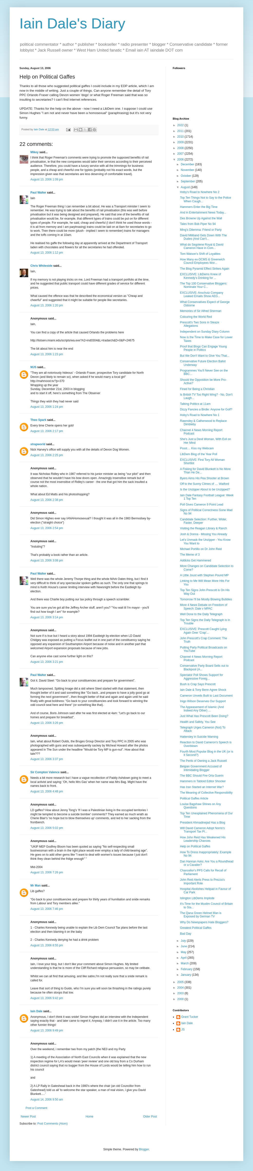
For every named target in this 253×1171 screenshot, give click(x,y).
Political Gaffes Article (194, 798)
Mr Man (35, 885)
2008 (181, 148)
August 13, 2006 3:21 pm (46, 662)
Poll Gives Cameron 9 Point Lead (201, 504)
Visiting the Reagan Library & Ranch (203, 528)
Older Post (150, 1116)
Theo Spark (38, 420)
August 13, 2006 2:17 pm (46, 431)
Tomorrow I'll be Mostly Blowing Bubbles (206, 599)
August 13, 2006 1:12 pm (46, 252)
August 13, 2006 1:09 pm (46, 179)
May (184, 952)
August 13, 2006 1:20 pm (46, 305)
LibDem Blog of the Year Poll (198, 454)
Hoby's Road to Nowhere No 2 (199, 192)
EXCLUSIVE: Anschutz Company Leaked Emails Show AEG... (201, 294)
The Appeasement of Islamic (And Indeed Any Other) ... (202, 708)
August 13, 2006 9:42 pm (46, 998)
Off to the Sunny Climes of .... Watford (204, 484)
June (184, 946)
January (186, 974)
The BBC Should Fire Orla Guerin (202, 775)
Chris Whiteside (41, 265)
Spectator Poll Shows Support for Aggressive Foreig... (201, 676)
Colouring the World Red (196, 317)
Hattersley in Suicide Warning (199, 736)
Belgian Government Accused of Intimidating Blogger (201, 768)
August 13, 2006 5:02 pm (46, 828)
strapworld (37, 444)
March (185, 963)
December (188, 164)
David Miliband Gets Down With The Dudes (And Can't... (203, 237)
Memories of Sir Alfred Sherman (200, 311)
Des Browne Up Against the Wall (201, 218)
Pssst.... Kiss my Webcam (197, 448)
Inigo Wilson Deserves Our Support (203, 701)
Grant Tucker (189, 1017)
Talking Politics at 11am (195, 404)
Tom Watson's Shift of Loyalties (200, 254)
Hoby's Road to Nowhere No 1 (199, 415)
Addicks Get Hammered (195, 560)
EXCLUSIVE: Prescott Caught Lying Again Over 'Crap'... (203, 630)
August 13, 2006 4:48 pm (46, 791)
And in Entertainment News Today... (203, 212)
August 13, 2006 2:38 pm (46, 500)
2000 (181, 999)
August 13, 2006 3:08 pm (46, 560)
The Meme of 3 (190, 554)
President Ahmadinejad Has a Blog (202, 822)
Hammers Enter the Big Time (198, 207)
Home (89, 1116)
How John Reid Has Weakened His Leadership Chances (203, 839)
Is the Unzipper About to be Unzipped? (205, 489)
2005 (181, 982)
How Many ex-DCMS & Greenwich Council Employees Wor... (202, 261)
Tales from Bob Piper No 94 (198, 224)
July (184, 940)
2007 (181, 153)
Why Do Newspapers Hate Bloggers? (204, 922)
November (188, 170)
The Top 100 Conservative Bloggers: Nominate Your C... (203, 285)
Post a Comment (36, 1108)
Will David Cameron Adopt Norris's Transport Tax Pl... (202, 829)
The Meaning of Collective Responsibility (206, 792)
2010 (181, 136)
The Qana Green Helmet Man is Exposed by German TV (200, 914)
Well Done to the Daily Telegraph (201, 614)
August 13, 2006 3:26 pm (46, 723)
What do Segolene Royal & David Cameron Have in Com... (201, 246)
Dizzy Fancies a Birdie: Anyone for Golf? (206, 409)
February (187, 969)
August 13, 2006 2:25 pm (46, 455)
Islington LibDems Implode (197, 898)
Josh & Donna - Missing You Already (203, 534)
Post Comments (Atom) (52, 1123)
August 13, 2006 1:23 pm (46, 354)
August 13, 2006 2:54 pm (46, 528)
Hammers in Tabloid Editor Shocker (203, 781)
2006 (181, 159)
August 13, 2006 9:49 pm (46, 1030)
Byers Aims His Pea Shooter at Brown (204, 478)
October (186, 175)
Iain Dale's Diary (72, 23)
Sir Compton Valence (45, 772)
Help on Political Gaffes (195, 846)
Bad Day (185, 933)
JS (183, 1029)
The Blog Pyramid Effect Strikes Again (204, 268)
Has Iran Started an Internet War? (202, 787)
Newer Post (28, 1116)
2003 (181, 993)
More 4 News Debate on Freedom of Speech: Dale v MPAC (203, 606)
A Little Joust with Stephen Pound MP (204, 575)
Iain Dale (36, 1011)
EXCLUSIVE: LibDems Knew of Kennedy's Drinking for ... (200, 276)
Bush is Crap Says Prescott (198, 684)
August (186, 187)
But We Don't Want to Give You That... (204, 355)
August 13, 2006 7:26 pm (46, 872)
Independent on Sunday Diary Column (204, 331)
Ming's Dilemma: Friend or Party (201, 229)
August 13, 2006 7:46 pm (46, 909)
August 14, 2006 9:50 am (46, 1099)
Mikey (34, 152)
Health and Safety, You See (198, 722)
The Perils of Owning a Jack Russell (203, 761)
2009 (181, 142)
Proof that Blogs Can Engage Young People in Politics (203, 348)
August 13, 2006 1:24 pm (46, 406)
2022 (181, 125)
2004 (181, 987)
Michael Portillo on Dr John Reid (201, 549)
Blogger (144, 1149)
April (184, 957)
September (188, 181)
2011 (181, 131)
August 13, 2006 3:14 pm (46, 617)
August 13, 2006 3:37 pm (46, 759)
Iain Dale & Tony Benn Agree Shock (203, 690)
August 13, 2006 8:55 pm (46, 945)
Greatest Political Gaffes (195, 928)
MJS (33, 367)
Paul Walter (38, 192)
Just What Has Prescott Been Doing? (204, 716)
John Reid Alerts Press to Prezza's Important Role (202, 881)
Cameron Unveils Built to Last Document (206, 695)
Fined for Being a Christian (197, 389)
